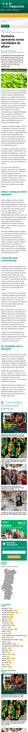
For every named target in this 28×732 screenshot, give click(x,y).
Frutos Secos (5, 637)
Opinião (4, 652)
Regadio (4, 660)
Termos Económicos (21, 19)
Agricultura (8, 30)
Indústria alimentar (7, 643)
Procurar (5, 26)
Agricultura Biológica (7, 610)
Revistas (3, 10)
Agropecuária (5, 616)
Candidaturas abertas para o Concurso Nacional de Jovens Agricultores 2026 (12, 435)
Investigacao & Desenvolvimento (10, 646)
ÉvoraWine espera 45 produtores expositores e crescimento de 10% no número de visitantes (12, 488)
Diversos (4, 627)
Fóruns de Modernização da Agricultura (12, 635)
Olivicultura (5, 650)
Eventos (4, 631)
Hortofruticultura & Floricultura (16, 52)
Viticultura (4, 666)
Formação (4, 633)
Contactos (8, 10)
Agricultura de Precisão (8, 612)
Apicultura (4, 618)
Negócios (4, 648)
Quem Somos (16, 10)
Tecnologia (5, 662)
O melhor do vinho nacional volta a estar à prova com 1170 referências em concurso (13, 513)
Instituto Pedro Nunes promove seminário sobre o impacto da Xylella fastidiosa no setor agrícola (14, 461)
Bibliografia (4, 21)
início (3, 30)
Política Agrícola (6, 658)
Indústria (4, 641)
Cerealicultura (5, 623)
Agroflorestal (5, 614)
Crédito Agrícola (6, 625)
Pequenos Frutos (6, 654)
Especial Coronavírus (7, 629)
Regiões (3, 19)
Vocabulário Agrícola (10, 19)
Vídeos (4, 664)
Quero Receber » (14, 557)
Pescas (4, 656)
